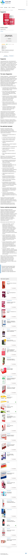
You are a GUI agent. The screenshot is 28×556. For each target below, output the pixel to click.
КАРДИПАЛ (9, 443)
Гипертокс (8, 329)
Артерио (8, 405)
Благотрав (8, 338)
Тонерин (8, 462)
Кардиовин (9, 519)
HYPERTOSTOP (9, 300)
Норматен (8, 319)
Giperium (8, 291)
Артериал (8, 414)
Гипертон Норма (9, 376)
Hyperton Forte (9, 509)
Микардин (8, 433)
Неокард (8, 424)
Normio (8, 348)
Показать (1, 31)
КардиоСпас (9, 357)
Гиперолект (9, 310)
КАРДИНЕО (9, 538)
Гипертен (8, 386)
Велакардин (9, 490)
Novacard (8, 528)
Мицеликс (8, 395)
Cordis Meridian (9, 500)
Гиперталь (8, 367)
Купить (9, 38)
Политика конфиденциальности (4, 554)
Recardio (8, 281)
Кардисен (8, 481)
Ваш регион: (22, 9)
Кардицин (8, 471)
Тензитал (8, 452)
